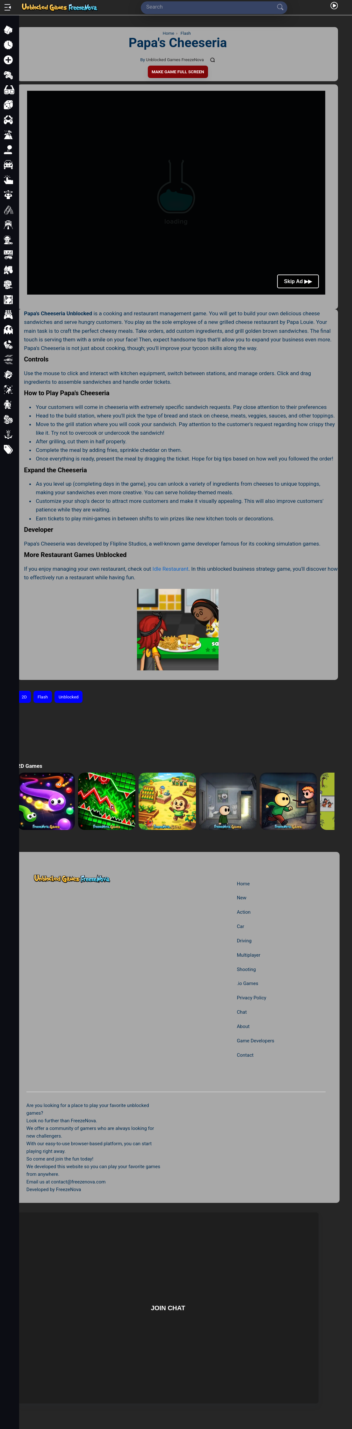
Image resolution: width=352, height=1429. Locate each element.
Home (243, 884)
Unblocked (69, 697)
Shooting (246, 969)
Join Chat (168, 1307)
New (241, 898)
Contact (245, 1055)
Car (240, 926)
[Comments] (212, 59)
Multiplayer (248, 955)
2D (24, 697)
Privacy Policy (251, 998)
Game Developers (255, 1041)
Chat (242, 1012)
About (243, 1026)
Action (243, 912)
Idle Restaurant (171, 569)
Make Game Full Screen (178, 71)
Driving (244, 941)
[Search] (211, 7)
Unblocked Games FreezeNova (175, 59)
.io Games (247, 983)
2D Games (30, 766)
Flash (43, 697)
